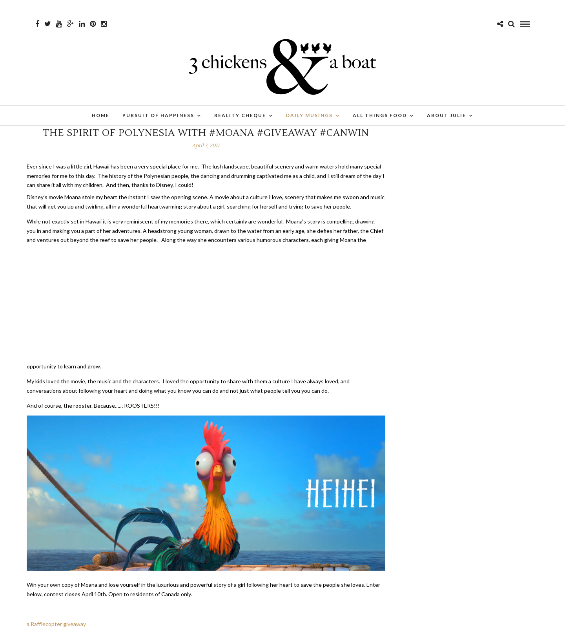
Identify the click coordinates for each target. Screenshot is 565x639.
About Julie (446, 115)
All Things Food (380, 115)
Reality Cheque (240, 115)
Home (100, 115)
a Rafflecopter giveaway (56, 624)
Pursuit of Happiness (158, 115)
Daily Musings (309, 115)
